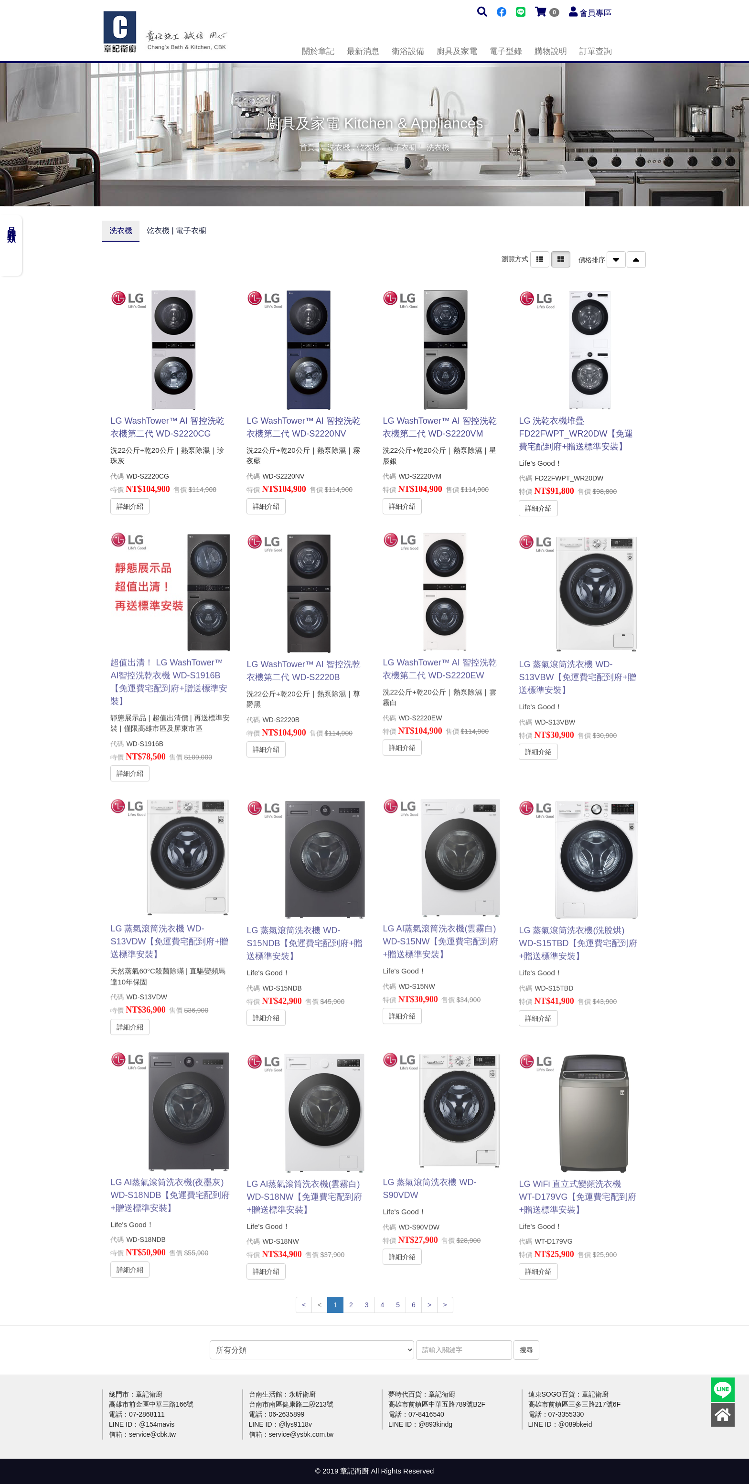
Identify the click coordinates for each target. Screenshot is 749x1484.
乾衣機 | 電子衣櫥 (176, 230)
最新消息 (363, 51)
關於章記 (318, 51)
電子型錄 (506, 51)
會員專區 (595, 13)
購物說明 (551, 51)
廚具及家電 (457, 51)
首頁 (307, 147)
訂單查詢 (595, 51)
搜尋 (526, 1350)
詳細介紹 (130, 506)
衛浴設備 (408, 51)
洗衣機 (120, 230)
